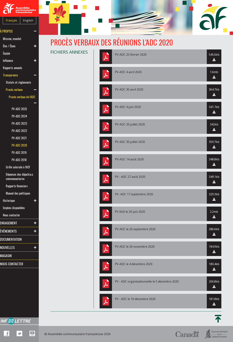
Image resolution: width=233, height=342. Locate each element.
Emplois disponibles (20, 225)
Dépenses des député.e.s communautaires (21, 187)
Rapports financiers (22, 199)
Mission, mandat (18, 39)
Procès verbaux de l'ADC (25, 103)
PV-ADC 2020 (25, 154)
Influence (14, 60)
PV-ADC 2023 (25, 132)
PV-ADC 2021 (24, 147)
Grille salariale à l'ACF (24, 176)
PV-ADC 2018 (24, 168)
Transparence (16, 75)
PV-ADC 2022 (25, 139)
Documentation (16, 256)
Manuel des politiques (18, 208)
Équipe (12, 53)
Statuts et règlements (18, 84)
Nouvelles (13, 264)
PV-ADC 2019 (24, 161)
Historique (15, 218)
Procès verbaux (20, 94)
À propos (12, 31)
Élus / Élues (15, 46)
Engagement (14, 240)
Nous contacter (17, 232)
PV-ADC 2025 (25, 117)
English (28, 20)
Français (11, 20)
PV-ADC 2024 (25, 125)
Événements (14, 248)
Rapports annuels (18, 68)
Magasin (11, 273)
